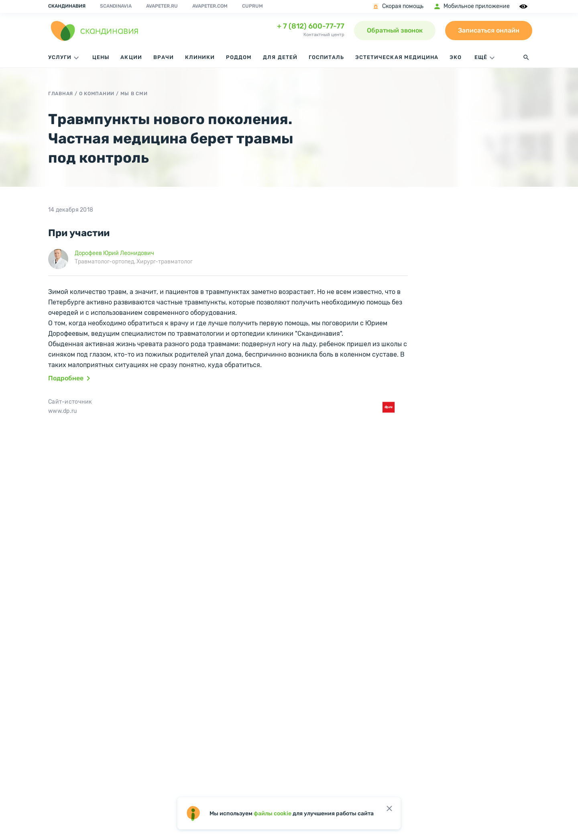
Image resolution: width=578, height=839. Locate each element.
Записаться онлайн (488, 30)
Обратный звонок (395, 30)
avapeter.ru (162, 6)
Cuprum (252, 6)
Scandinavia (116, 6)
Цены (100, 57)
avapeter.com (210, 6)
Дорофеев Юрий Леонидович (114, 253)
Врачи (163, 57)
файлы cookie (272, 813)
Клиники (200, 57)
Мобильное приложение (471, 6)
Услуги (64, 58)
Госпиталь (326, 57)
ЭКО (456, 57)
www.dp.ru (62, 411)
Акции (131, 57)
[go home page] (95, 30)
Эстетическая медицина (396, 57)
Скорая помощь (397, 6)
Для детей (280, 57)
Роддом (239, 57)
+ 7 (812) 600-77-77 (310, 26)
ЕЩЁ (485, 58)
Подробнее (70, 378)
